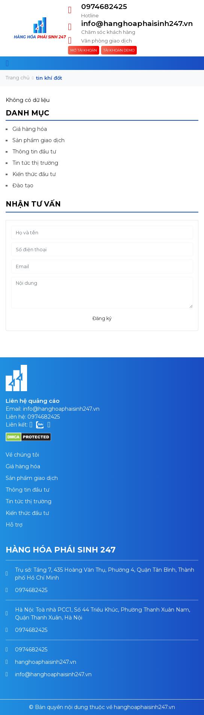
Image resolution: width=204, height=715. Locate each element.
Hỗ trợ (14, 524)
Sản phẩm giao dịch (38, 140)
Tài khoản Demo (118, 50)
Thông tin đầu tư (34, 151)
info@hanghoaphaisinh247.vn (137, 23)
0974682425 (104, 6)
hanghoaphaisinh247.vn (45, 662)
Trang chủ (18, 77)
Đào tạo (22, 185)
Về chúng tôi (22, 454)
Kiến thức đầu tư (34, 174)
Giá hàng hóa (29, 129)
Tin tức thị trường (35, 162)
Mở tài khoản (83, 50)
